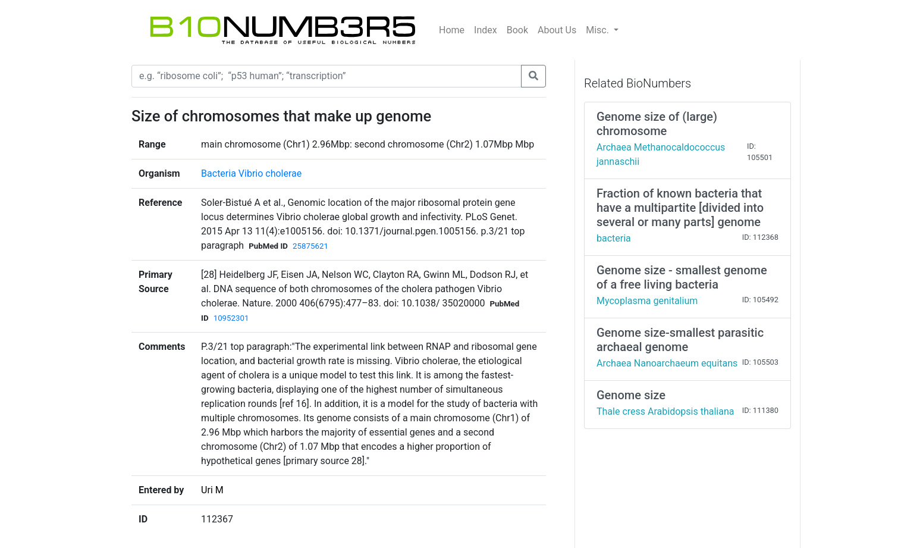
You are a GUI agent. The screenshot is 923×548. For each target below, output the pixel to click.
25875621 (310, 246)
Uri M (212, 490)
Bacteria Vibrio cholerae (251, 173)
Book (517, 30)
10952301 (231, 318)
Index (485, 30)
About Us (557, 30)
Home (451, 30)
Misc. (598, 30)
